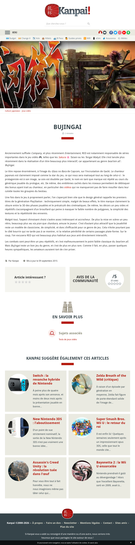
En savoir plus (93, 543)
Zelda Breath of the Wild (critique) (111, 377)
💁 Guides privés (73, 38)
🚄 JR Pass (58, 38)
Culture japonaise (12, 111)
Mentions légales (90, 522)
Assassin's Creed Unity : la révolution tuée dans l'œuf (46, 468)
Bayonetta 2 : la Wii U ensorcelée (111, 464)
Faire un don (53, 522)
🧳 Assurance (109, 38)
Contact (107, 522)
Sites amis (121, 522)
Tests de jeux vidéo (68, 339)
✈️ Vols (36, 38)
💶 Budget (11, 38)
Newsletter (70, 522)
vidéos (67, 187)
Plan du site (67, 526)
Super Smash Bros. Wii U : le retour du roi (110, 423)
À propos (37, 522)
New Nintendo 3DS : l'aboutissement (47, 421)
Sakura (62, 157)
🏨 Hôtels (46, 38)
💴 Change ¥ (24, 38)
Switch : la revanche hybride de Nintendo (46, 379)
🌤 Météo (122, 38)
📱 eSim (97, 38)
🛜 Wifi (87, 38)
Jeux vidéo (26, 111)
